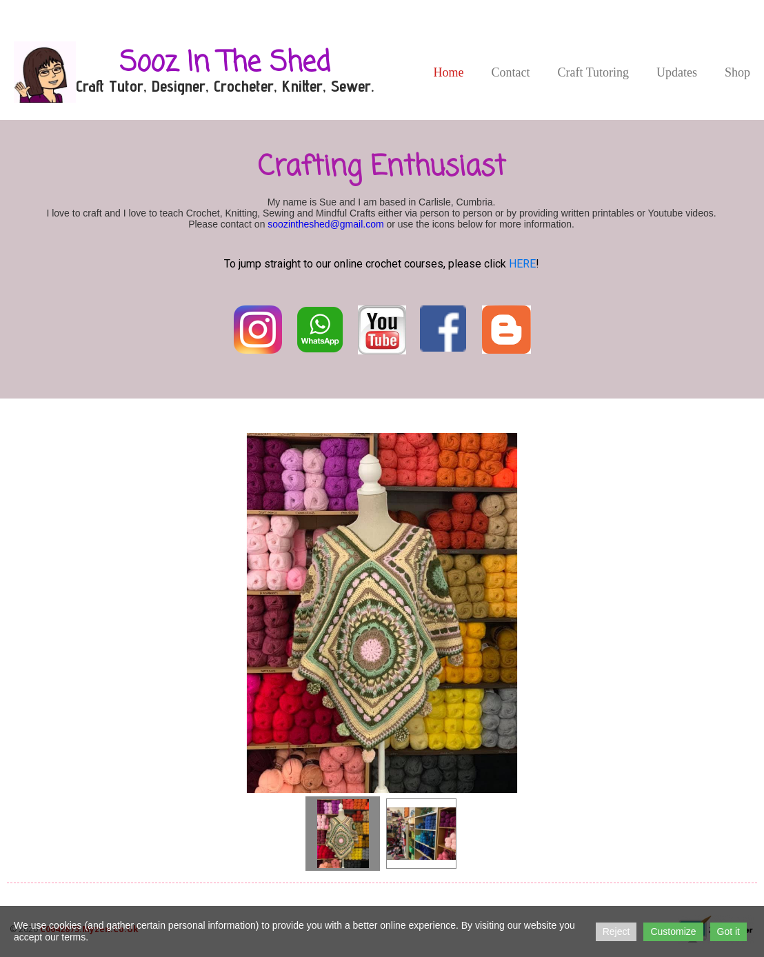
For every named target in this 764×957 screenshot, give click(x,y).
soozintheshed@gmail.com (325, 224)
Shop (737, 72)
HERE (522, 263)
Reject (616, 931)
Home (448, 72)
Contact (510, 72)
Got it (728, 931)
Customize (673, 931)
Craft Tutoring (593, 72)
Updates (676, 72)
